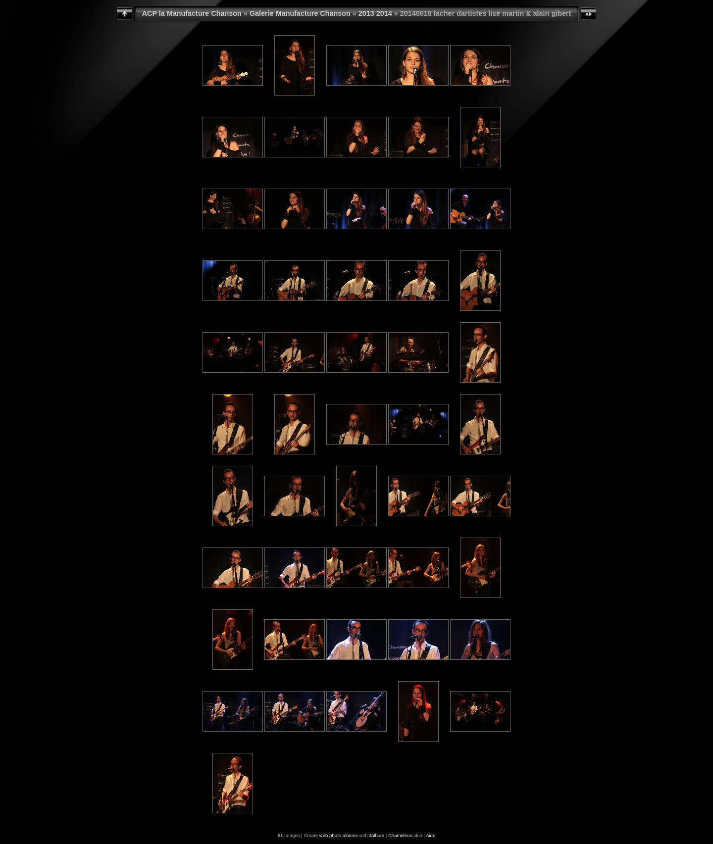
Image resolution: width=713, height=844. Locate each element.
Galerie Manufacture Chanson (300, 13)
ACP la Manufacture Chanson (192, 13)
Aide (430, 835)
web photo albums (338, 835)
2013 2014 (375, 13)
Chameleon (400, 835)
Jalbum (376, 835)
